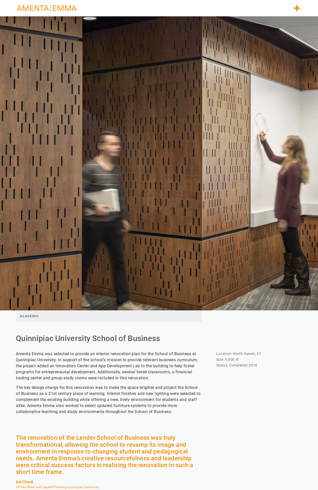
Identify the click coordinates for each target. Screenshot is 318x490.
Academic (29, 316)
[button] (297, 8)
